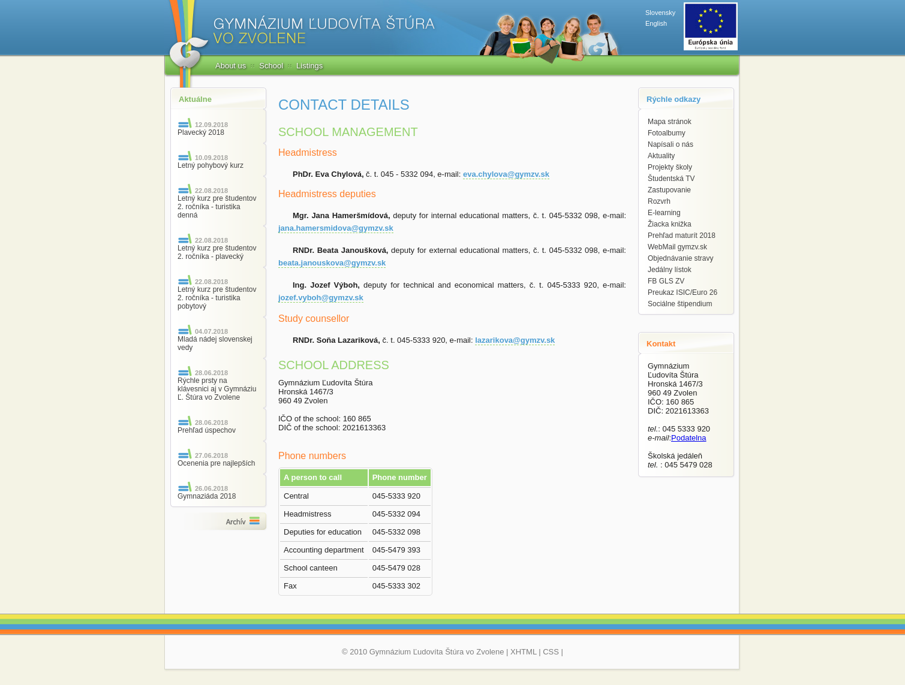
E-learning (664, 213)
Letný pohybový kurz (210, 165)
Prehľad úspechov (207, 430)
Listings (309, 65)
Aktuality (661, 156)
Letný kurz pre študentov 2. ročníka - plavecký (217, 252)
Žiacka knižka (669, 224)
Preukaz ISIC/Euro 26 (682, 292)
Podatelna (688, 437)
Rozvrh (659, 201)
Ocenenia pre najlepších (216, 463)
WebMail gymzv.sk (677, 247)
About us (230, 65)
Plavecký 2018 (201, 132)
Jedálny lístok (669, 269)
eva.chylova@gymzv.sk (506, 174)
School (271, 65)
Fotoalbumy (666, 133)
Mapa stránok (669, 121)
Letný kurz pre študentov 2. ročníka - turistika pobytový (217, 297)
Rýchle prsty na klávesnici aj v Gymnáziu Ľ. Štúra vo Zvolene (217, 389)
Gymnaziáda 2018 (207, 496)
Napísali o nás (670, 144)
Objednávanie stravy (680, 258)
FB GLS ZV (666, 281)
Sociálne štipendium (680, 304)
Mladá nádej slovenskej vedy (215, 343)
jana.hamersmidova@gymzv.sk (335, 228)
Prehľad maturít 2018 (681, 235)
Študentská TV (671, 178)
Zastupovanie (669, 190)
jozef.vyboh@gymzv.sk (320, 297)
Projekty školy (670, 167)
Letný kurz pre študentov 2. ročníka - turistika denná (217, 206)
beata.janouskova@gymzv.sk (332, 262)
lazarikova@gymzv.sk (515, 340)
